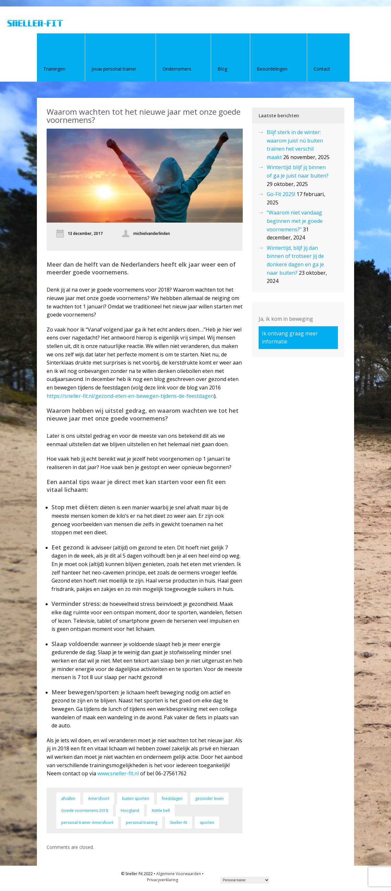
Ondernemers (176, 69)
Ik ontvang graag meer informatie (290, 337)
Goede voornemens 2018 (84, 810)
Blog (222, 69)
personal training (141, 822)
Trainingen (54, 69)
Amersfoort (98, 798)
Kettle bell (161, 810)
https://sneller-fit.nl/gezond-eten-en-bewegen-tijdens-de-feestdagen (130, 395)
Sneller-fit (178, 822)
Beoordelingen (272, 69)
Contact (322, 69)
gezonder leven (209, 798)
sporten (207, 822)
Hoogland (130, 810)
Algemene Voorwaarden (178, 873)
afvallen (68, 798)
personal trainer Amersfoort (87, 822)
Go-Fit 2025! (281, 194)
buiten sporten (135, 798)
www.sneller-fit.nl (118, 773)
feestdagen (172, 798)
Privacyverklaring (162, 880)
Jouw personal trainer (114, 69)
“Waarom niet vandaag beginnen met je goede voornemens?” (295, 221)
